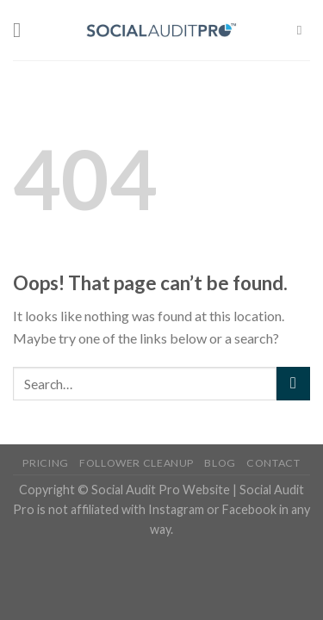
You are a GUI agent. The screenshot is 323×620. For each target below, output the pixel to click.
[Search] (303, 30)
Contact (273, 462)
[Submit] (293, 383)
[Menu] (23, 30)
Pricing (45, 462)
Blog (219, 462)
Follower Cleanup (136, 462)
